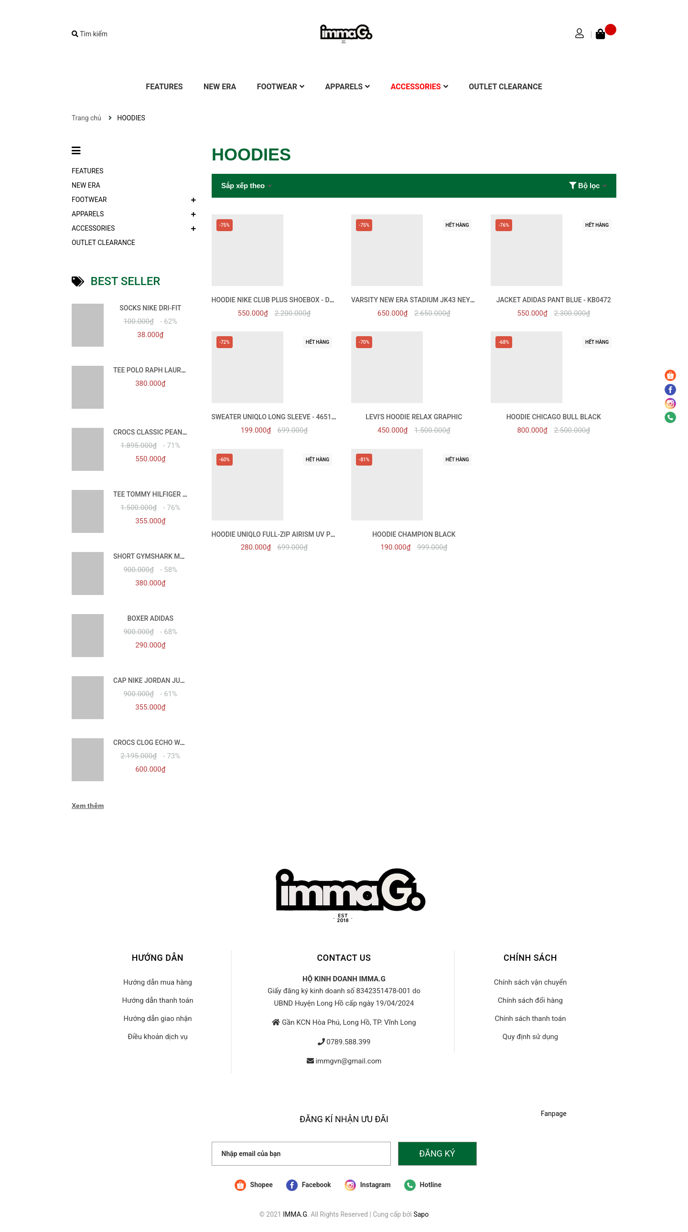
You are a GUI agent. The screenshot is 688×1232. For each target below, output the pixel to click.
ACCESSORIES (93, 228)
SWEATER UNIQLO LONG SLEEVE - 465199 (275, 417)
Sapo (421, 1214)
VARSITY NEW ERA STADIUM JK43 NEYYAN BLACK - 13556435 (446, 300)
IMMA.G (295, 1214)
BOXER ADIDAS (150, 618)
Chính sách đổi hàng (530, 1000)
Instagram (367, 1185)
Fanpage (554, 1113)
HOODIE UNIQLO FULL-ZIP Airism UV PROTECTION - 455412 (303, 534)
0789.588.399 (348, 1042)
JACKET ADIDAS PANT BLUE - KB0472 (553, 300)
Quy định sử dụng (530, 1036)
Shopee (254, 1185)
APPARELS (88, 214)
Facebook (308, 1185)
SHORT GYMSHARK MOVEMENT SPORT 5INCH (184, 556)
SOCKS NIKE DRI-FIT (150, 308)
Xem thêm (88, 805)
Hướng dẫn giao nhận (157, 1018)
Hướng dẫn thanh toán (158, 1000)
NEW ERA (86, 185)
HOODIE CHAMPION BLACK (413, 534)
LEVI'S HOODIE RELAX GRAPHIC (414, 417)
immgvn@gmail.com (348, 1061)
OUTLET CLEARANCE (103, 242)
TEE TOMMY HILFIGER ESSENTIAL (165, 494)
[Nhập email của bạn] (301, 1154)
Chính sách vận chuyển (530, 982)
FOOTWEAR (89, 199)
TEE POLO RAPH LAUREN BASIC (161, 370)
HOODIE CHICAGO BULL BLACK (553, 417)
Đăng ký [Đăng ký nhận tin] (437, 1153)
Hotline (422, 1185)
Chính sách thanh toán (530, 1018)
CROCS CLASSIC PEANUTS (153, 432)
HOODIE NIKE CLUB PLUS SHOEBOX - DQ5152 (281, 300)
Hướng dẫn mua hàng (157, 982)
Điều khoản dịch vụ (158, 1036)
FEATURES (87, 171)
